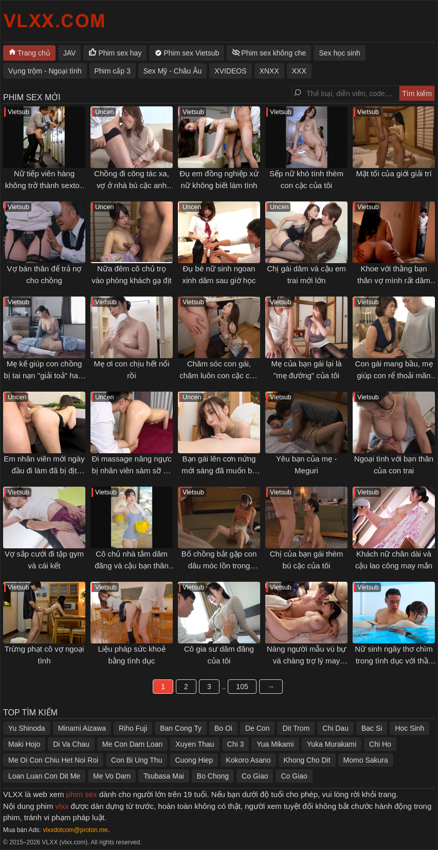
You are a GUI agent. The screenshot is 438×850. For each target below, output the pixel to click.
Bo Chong (213, 776)
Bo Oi (223, 728)
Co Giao (255, 776)
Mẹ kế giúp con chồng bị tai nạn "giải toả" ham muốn (44, 375)
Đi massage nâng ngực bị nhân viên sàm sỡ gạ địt (131, 470)
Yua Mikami (275, 744)
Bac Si (371, 728)
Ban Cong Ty (181, 728)
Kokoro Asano (248, 760)
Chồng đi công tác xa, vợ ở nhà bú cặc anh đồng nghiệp (131, 185)
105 (242, 686)
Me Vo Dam (112, 776)
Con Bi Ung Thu (136, 760)
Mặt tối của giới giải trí (393, 173)
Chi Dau (335, 728)
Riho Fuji (133, 728)
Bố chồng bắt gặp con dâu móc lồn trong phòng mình (219, 565)
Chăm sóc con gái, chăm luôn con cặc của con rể (219, 375)
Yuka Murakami (331, 744)
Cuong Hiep (194, 760)
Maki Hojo (24, 744)
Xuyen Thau (194, 744)
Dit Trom (295, 728)
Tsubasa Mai (163, 776)
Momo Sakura (365, 760)
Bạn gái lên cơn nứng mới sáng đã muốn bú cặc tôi (219, 470)
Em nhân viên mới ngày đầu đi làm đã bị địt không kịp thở (44, 470)
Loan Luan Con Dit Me (44, 776)
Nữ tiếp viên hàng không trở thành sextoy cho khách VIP (44, 185)
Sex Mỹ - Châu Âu (172, 71)
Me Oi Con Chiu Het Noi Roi (53, 760)
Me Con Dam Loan (132, 744)
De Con (257, 728)
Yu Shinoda (26, 728)
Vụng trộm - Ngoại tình (45, 71)
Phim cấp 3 (113, 71)
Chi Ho (380, 744)
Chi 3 (235, 744)
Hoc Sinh (409, 728)
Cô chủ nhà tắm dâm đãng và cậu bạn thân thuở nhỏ (132, 565)
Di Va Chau (71, 744)
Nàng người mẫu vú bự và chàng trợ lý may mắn (306, 660)
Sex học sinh (339, 53)
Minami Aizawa (82, 728)
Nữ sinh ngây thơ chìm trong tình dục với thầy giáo (394, 660)
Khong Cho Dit (307, 760)
